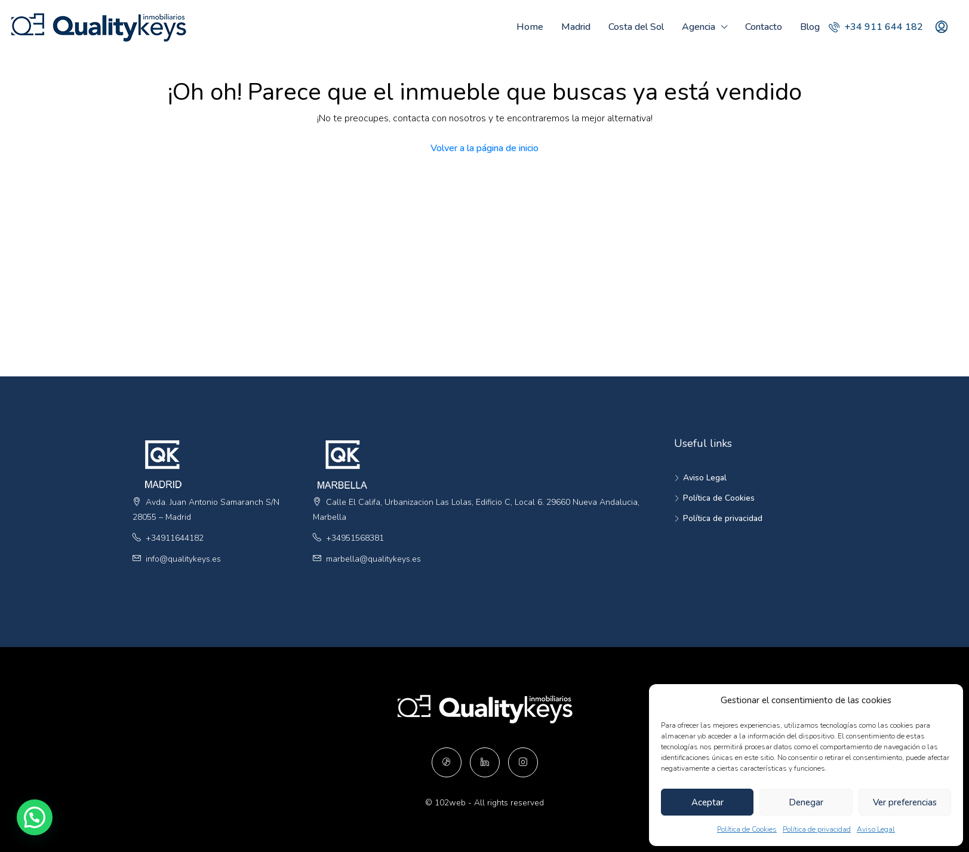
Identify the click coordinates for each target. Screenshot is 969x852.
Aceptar (707, 802)
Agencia (698, 26)
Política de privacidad (817, 829)
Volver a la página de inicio (484, 148)
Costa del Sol (636, 26)
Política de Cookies (747, 829)
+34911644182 (175, 538)
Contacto (763, 26)
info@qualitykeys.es (183, 559)
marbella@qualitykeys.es (373, 559)
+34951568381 (355, 538)
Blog (810, 26)
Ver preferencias (905, 802)
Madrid (575, 26)
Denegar (806, 802)
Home (529, 26)
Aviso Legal (876, 829)
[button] (9, 826)
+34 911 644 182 (876, 26)
